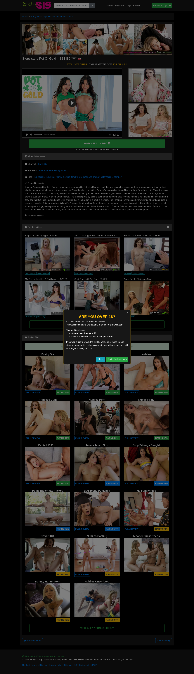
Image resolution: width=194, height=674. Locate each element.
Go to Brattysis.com (117, 359)
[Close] (127, 312)
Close (100, 359)
